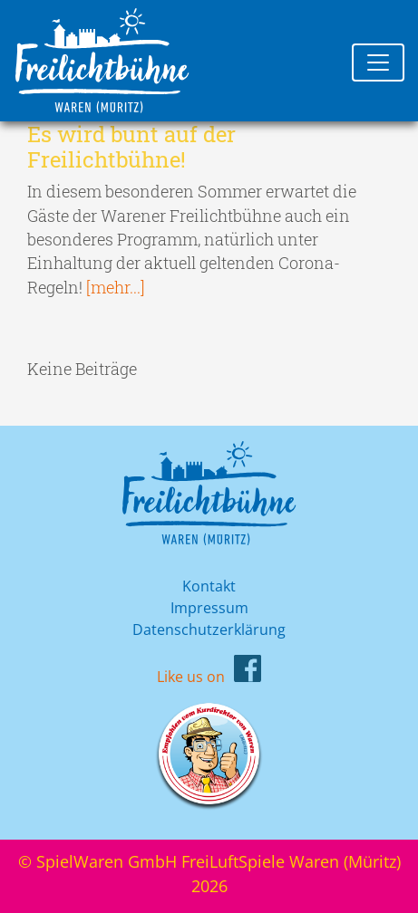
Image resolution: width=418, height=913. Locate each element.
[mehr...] (115, 287)
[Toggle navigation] (378, 62)
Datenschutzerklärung (209, 629)
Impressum (209, 608)
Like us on (191, 677)
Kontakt (209, 586)
